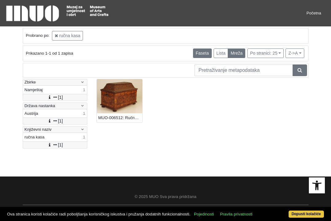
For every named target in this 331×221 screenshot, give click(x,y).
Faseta (202, 53)
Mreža (236, 53)
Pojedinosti (221, 203)
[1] (55, 97)
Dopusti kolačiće (288, 210)
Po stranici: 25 (264, 53)
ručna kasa (67, 35)
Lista (221, 53)
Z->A (293, 53)
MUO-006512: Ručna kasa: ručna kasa (120, 117)
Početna (313, 13)
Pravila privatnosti (253, 203)
